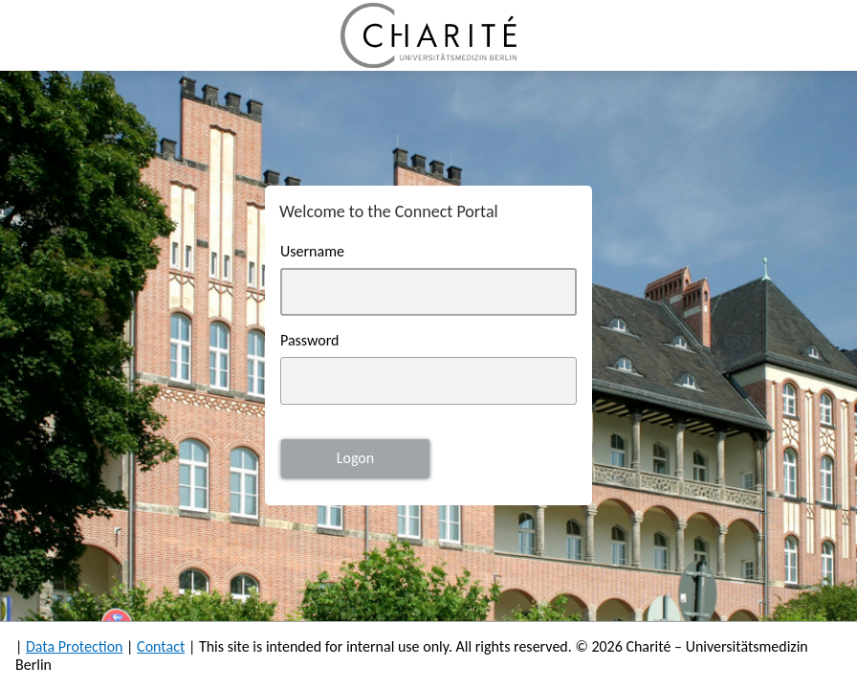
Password (310, 340)
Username (312, 251)
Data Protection (74, 646)
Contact (161, 646)
